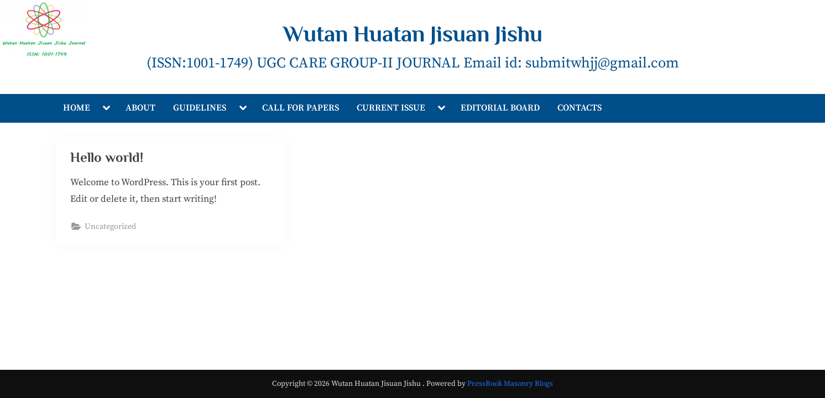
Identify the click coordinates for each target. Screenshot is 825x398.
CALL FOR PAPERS (300, 107)
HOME (76, 107)
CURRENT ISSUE (391, 107)
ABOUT (140, 107)
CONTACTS (579, 107)
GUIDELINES (199, 107)
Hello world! (106, 157)
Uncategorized (110, 227)
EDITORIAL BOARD (500, 107)
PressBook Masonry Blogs (510, 384)
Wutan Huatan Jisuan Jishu (412, 33)
